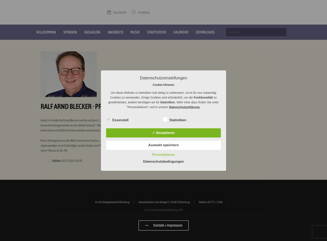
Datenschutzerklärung (184, 107)
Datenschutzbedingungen (163, 161)
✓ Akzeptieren (163, 133)
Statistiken (174, 119)
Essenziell (117, 119)
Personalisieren (163, 154)
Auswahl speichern (163, 145)
